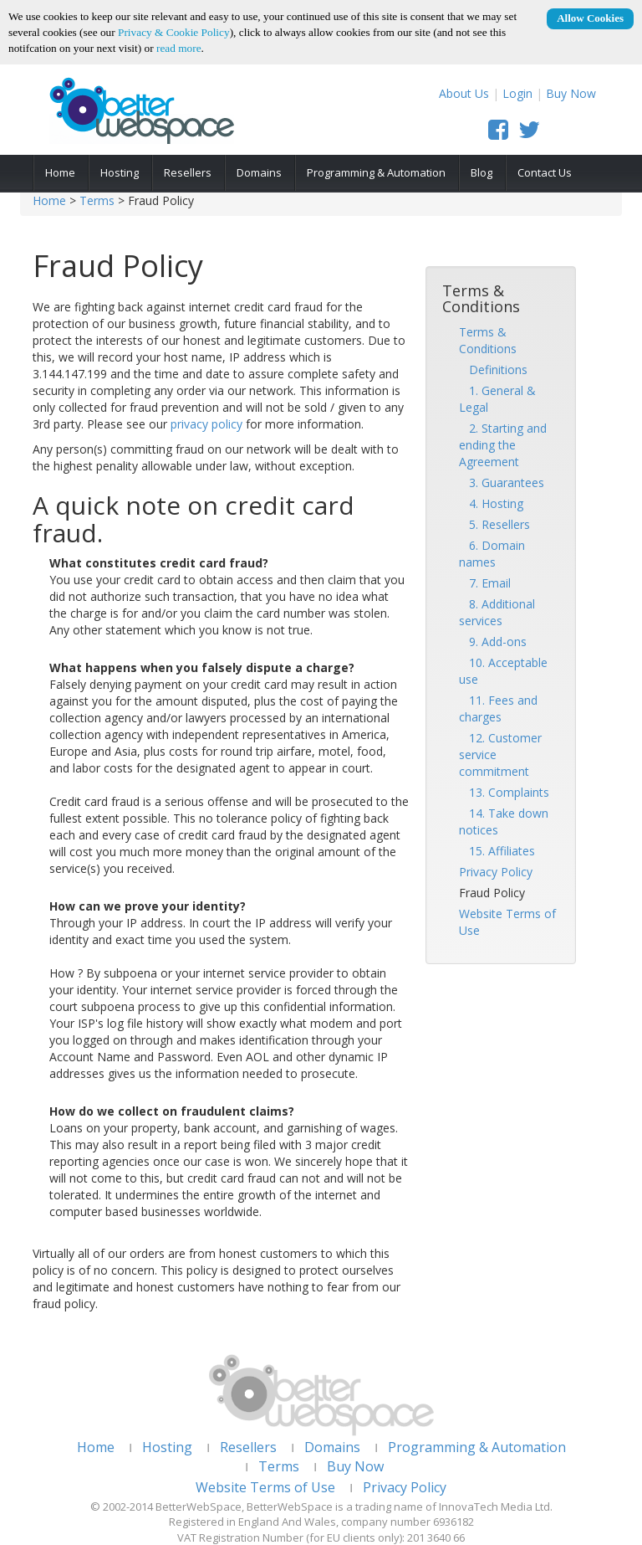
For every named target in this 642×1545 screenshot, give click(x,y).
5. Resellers (494, 524)
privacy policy (206, 424)
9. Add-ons (493, 641)
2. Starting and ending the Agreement (503, 445)
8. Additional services (497, 612)
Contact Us (544, 172)
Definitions (493, 369)
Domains (259, 172)
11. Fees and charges (498, 708)
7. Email (485, 583)
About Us (464, 93)
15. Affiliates (497, 851)
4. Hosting (491, 503)
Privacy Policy (495, 872)
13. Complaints (504, 792)
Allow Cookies (590, 18)
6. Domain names (492, 553)
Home (60, 172)
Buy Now (571, 93)
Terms (97, 200)
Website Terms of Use (265, 1487)
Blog (481, 172)
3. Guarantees (501, 482)
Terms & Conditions (488, 340)
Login (517, 93)
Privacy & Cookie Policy (174, 32)
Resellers (187, 172)
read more (178, 48)
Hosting (119, 172)
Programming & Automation (376, 172)
